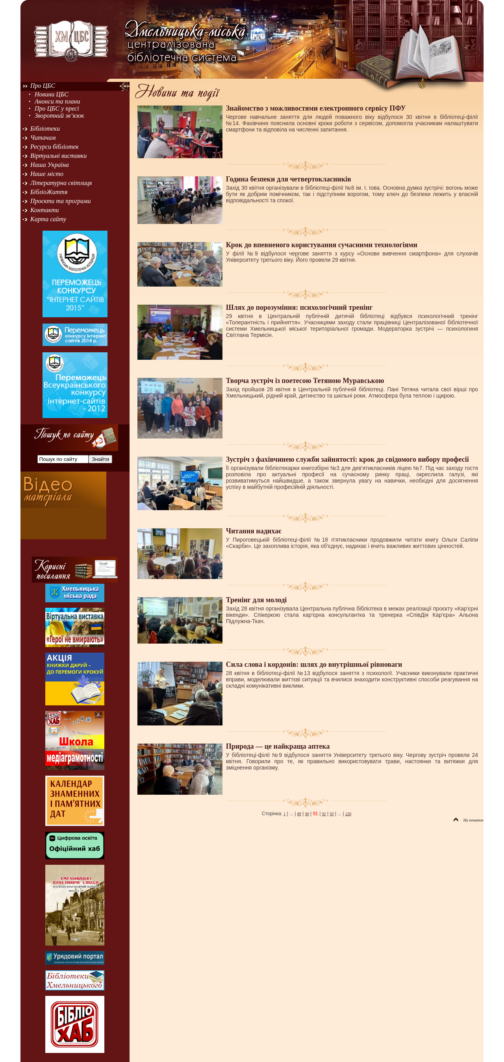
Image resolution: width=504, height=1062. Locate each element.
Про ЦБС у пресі (57, 108)
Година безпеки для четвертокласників (288, 179)
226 (348, 814)
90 (307, 814)
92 (324, 814)
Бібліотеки (45, 128)
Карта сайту (48, 219)
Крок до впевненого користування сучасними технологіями (321, 245)
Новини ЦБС (52, 94)
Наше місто (46, 173)
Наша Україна (49, 164)
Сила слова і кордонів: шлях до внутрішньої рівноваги (314, 664)
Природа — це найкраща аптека (278, 746)
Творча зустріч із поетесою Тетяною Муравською (305, 381)
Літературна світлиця (61, 182)
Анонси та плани (57, 101)
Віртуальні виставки (58, 155)
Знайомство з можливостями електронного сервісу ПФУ (316, 108)
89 (299, 814)
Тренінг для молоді (256, 600)
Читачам (43, 137)
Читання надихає (254, 531)
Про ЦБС (42, 85)
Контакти (44, 210)
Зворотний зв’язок (59, 115)
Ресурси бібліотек (54, 146)
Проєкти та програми (60, 201)
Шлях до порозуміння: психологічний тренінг (299, 307)
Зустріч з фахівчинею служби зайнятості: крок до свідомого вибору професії (347, 459)
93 (332, 814)
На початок (469, 820)
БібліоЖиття (48, 192)
